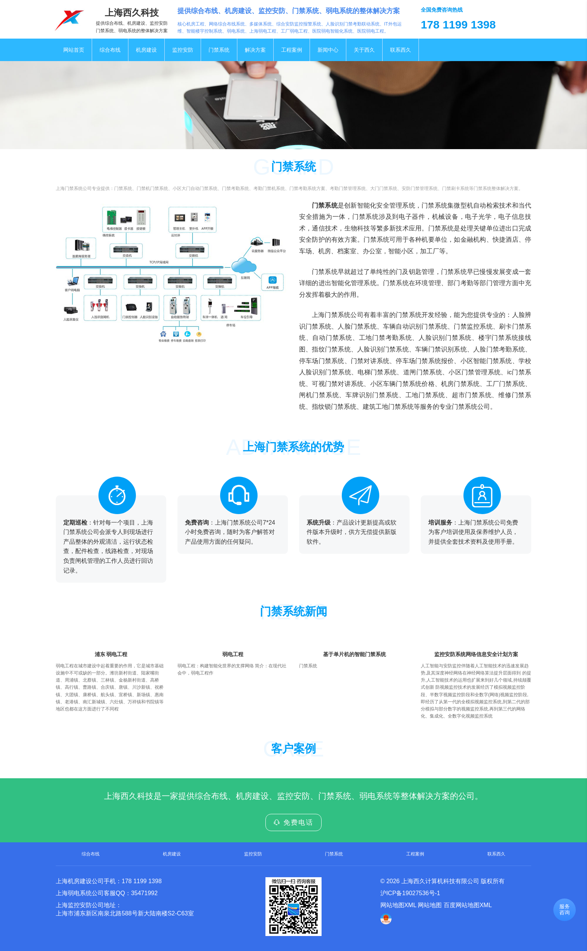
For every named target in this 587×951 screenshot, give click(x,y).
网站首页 (73, 50)
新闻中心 (327, 50)
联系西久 (400, 50)
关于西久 (364, 50)
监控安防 (182, 50)
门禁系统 (219, 50)
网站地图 (430, 905)
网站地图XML (398, 905)
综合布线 (110, 50)
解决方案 (255, 50)
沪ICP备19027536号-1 (410, 893)
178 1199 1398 (142, 881)
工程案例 (291, 50)
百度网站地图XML (468, 905)
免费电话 (293, 822)
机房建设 (146, 50)
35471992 (144, 893)
